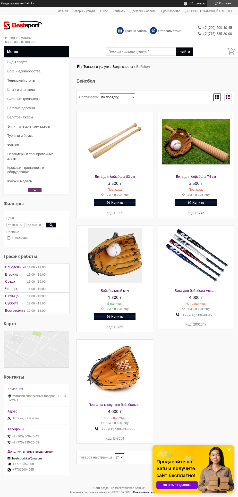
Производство (170, 11)
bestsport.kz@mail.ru (27, 458)
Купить (117, 202)
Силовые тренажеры (23, 99)
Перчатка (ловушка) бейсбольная (114, 405)
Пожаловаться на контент (150, 492)
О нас (104, 11)
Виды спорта (123, 67)
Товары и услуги (84, 11)
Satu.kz (139, 488)
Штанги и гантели (21, 90)
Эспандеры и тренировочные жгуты (30, 156)
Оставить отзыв (169, 31)
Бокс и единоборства (24, 71)
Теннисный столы (21, 80)
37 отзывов (197, 3)
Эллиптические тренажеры (28, 126)
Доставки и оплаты (143, 11)
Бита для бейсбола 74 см (196, 177)
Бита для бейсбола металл (196, 291)
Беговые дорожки (21, 108)
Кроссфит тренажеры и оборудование (25, 170)
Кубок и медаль (19, 181)
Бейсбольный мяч (115, 291)
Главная (62, 11)
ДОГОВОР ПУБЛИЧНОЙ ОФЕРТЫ (208, 11)
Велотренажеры (20, 117)
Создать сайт (10, 3)
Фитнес (13, 145)
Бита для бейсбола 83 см (115, 177)
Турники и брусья (20, 136)
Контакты (119, 11)
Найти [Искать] (185, 52)
